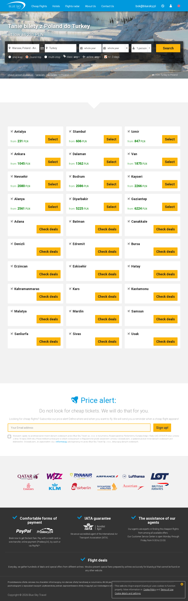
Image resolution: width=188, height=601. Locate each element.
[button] (146, 6)
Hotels (56, 6)
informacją (61, 442)
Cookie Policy (149, 589)
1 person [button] (142, 48)
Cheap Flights (39, 6)
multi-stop (52, 57)
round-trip (33, 57)
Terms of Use (167, 589)
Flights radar (72, 6)
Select (53, 139)
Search (168, 48)
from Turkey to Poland (166, 74)
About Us (90, 6)
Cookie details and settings (128, 593)
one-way (15, 57)
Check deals (48, 229)
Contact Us (107, 6)
